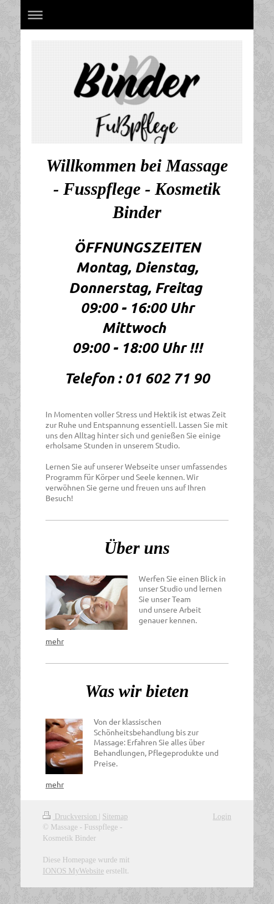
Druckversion (71, 816)
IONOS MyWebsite (73, 871)
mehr (54, 641)
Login (222, 816)
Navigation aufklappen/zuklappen (137, 15)
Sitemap (115, 816)
